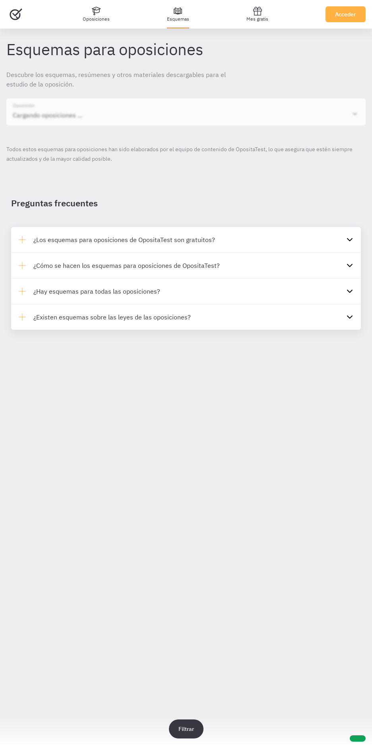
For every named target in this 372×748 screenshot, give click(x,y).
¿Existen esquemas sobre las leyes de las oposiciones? (112, 317)
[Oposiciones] (96, 14)
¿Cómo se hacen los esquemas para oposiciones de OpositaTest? (126, 265)
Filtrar (186, 729)
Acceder (345, 14)
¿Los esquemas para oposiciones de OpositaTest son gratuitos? (124, 240)
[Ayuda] (358, 738)
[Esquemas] (178, 14)
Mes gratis (257, 14)
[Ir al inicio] (15, 14)
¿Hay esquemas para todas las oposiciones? (96, 291)
